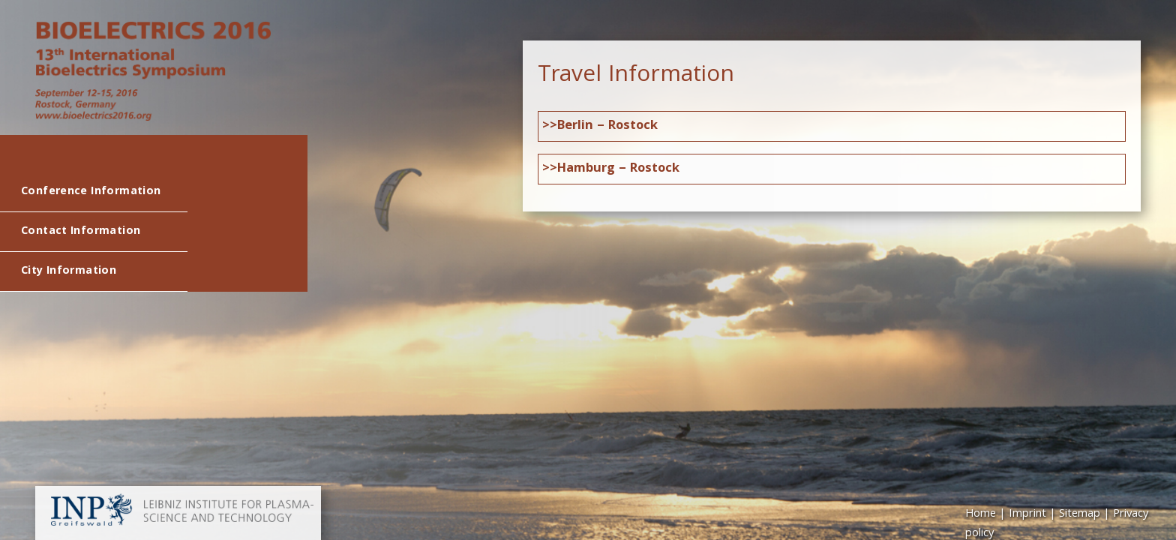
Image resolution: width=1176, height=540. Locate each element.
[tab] (832, 126)
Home (980, 514)
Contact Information (80, 232)
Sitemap (1079, 514)
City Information (68, 271)
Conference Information (90, 192)
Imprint (1027, 514)
